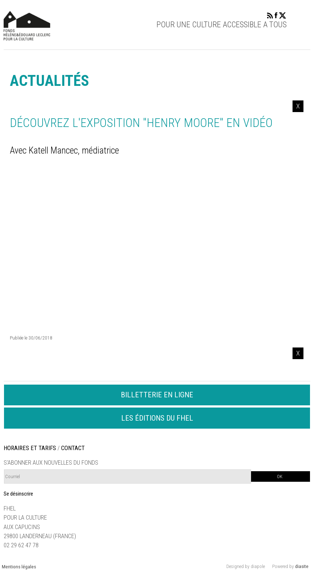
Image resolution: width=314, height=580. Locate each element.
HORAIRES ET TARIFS (30, 448)
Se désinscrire (18, 493)
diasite (302, 566)
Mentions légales (19, 566)
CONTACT (73, 448)
